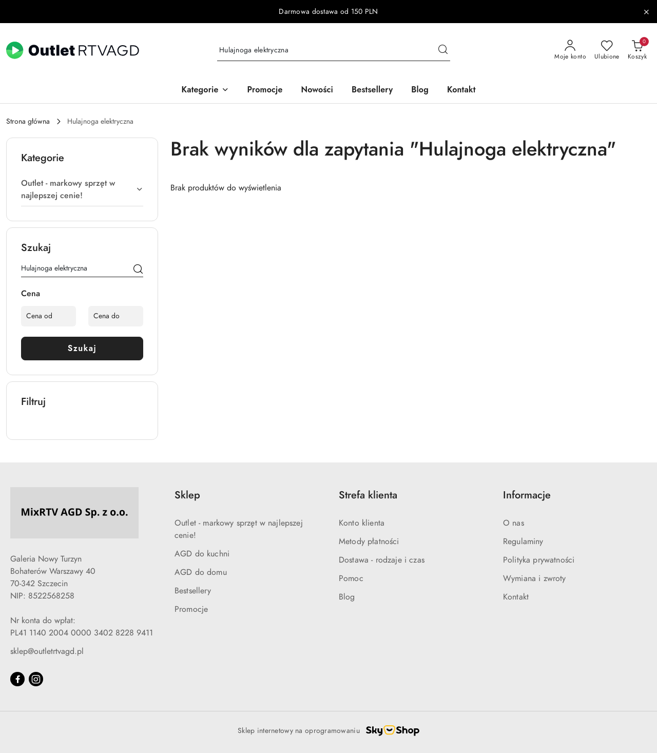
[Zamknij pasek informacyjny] (646, 11)
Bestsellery (193, 590)
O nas (513, 523)
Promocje (191, 609)
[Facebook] (17, 679)
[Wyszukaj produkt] (333, 50)
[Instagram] (36, 679)
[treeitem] (82, 189)
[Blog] (420, 91)
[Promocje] (265, 91)
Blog (347, 597)
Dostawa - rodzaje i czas (381, 560)
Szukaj (82, 348)
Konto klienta (361, 523)
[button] (205, 91)
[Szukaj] (138, 270)
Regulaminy (523, 541)
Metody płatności (369, 541)
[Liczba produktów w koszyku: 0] (637, 50)
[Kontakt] (461, 91)
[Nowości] (317, 91)
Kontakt (516, 597)
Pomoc (351, 578)
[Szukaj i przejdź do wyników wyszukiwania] (443, 50)
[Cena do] (115, 316)
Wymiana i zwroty (534, 578)
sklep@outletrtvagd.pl (47, 651)
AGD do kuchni (202, 553)
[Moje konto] (570, 50)
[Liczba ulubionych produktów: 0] (607, 50)
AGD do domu (201, 572)
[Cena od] (48, 316)
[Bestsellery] (372, 91)
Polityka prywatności (538, 560)
